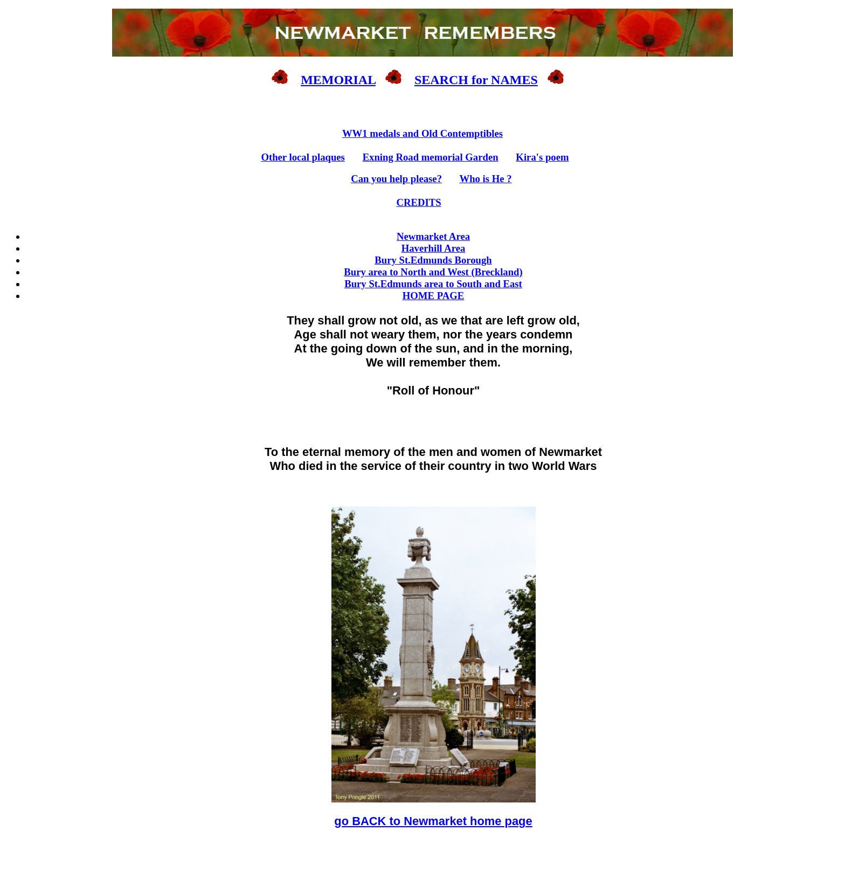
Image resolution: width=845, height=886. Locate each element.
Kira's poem (542, 157)
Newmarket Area (433, 236)
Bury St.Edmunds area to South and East (433, 283)
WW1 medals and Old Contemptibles (422, 133)
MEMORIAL (338, 80)
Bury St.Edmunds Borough (433, 260)
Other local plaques (303, 157)
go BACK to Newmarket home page (433, 821)
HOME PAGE (433, 295)
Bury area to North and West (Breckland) (433, 272)
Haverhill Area (433, 248)
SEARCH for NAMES (476, 80)
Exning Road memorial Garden (430, 157)
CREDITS (418, 202)
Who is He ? (485, 178)
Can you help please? (396, 178)
